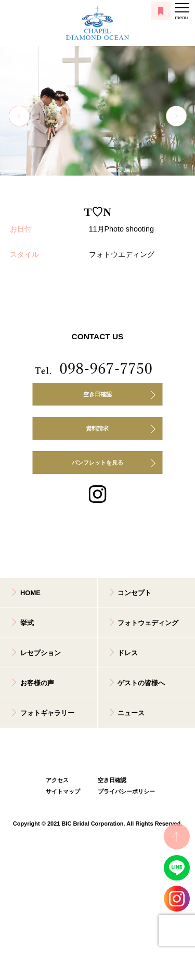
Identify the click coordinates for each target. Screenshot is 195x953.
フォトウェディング (148, 623)
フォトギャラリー (47, 713)
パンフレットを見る (97, 462)
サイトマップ (63, 791)
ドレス (128, 653)
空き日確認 (97, 394)
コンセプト (134, 593)
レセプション (40, 653)
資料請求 (97, 428)
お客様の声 (37, 683)
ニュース (131, 713)
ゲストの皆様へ (141, 683)
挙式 (27, 623)
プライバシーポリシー (124, 791)
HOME (30, 593)
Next (176, 116)
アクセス (57, 780)
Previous (19, 116)
